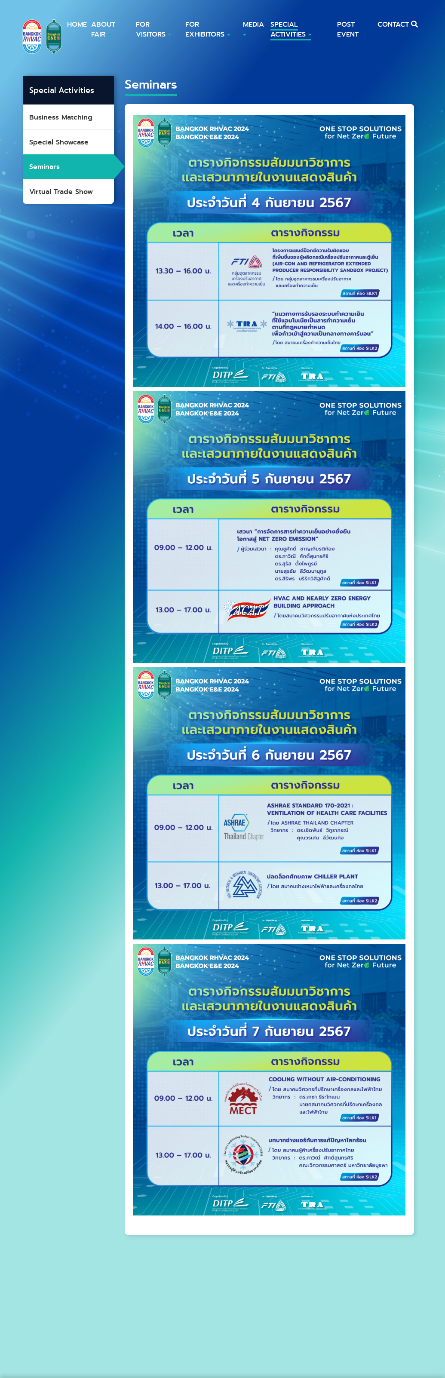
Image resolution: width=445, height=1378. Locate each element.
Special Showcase (59, 142)
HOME (77, 24)
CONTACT (393, 24)
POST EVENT (348, 29)
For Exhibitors (207, 29)
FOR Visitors (153, 29)
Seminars (44, 167)
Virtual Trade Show (61, 191)
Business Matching (60, 117)
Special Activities (290, 29)
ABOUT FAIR (103, 29)
